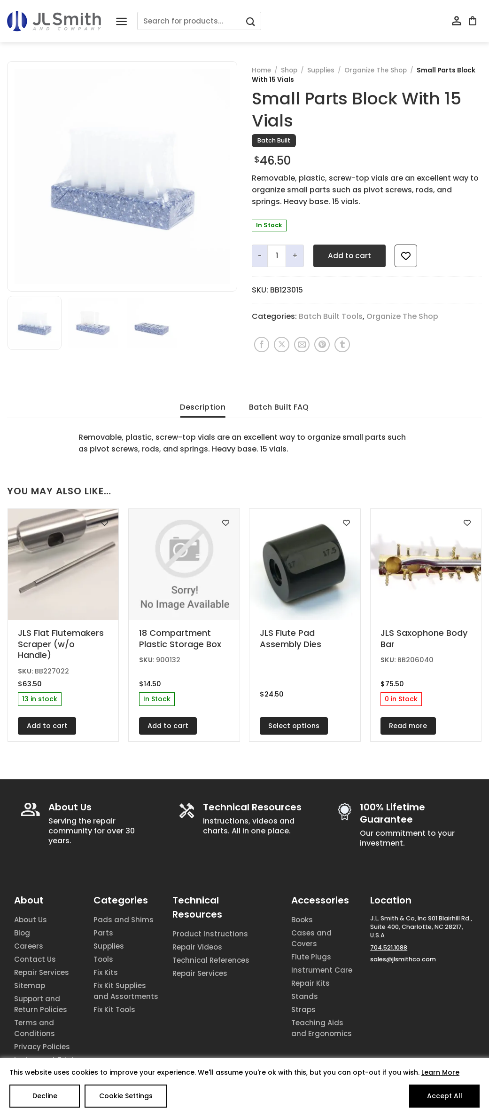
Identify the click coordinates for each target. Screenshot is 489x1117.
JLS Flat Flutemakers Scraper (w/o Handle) (61, 643)
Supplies (320, 70)
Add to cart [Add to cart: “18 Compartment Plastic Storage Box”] (167, 725)
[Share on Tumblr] (342, 344)
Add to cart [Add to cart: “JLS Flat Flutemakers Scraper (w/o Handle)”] (47, 725)
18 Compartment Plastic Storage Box (180, 638)
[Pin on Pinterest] (322, 344)
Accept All (444, 1096)
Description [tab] (202, 407)
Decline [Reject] (44, 1096)
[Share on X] (281, 344)
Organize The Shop (375, 70)
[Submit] (250, 21)
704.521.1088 (388, 947)
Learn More (440, 1072)
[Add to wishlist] (406, 256)
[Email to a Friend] (302, 344)
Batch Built (273, 140)
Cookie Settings (126, 1096)
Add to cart (349, 256)
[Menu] (121, 21)
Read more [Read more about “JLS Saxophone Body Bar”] (408, 725)
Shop (289, 70)
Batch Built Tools (331, 316)
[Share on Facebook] (262, 344)
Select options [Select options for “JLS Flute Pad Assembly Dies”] (293, 725)
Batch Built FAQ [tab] (279, 407)
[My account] (456, 21)
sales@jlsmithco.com (403, 959)
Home (261, 70)
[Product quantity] (276, 256)
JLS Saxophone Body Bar (423, 638)
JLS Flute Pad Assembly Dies (290, 638)
